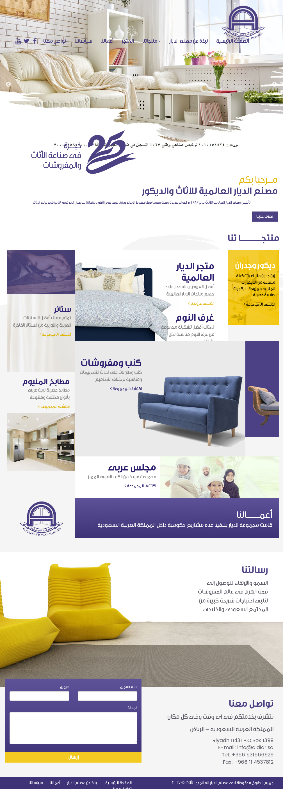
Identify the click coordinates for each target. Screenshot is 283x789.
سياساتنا (83, 41)
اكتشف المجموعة (259, 304)
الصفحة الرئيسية (234, 41)
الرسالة (132, 708)
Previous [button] (8, 84)
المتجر (128, 41)
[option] (141, 74)
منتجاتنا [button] (151, 41)
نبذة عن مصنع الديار (188, 41)
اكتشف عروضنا (201, 303)
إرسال (73, 757)
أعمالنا (107, 41)
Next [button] (274, 84)
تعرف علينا (264, 216)
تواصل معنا (54, 41)
